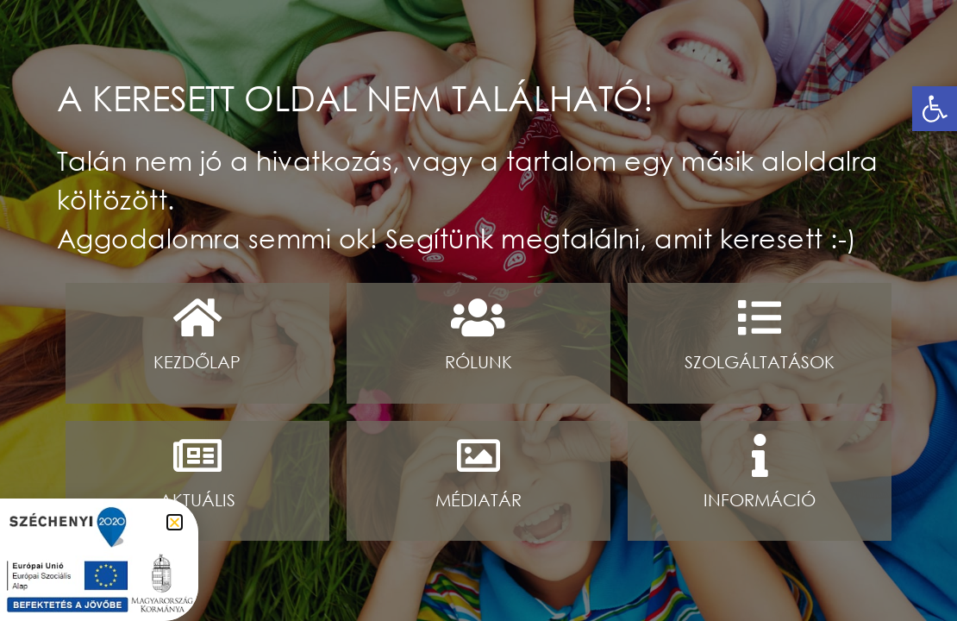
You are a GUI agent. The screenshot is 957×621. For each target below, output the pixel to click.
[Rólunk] (478, 317)
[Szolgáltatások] (759, 317)
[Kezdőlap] (197, 317)
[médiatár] (478, 455)
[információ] (759, 455)
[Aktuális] (197, 455)
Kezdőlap (197, 362)
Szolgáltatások (760, 362)
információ (760, 500)
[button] (934, 108)
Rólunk (478, 362)
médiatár (478, 500)
